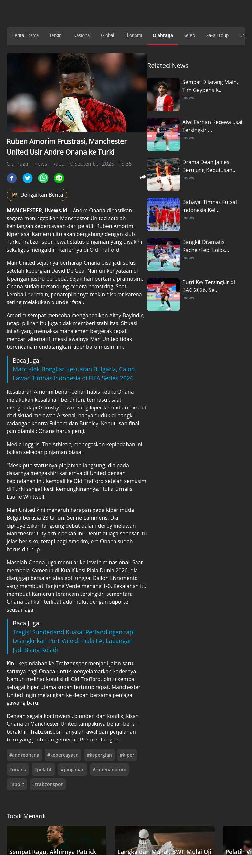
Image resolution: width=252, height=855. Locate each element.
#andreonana (24, 755)
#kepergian (99, 755)
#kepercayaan (63, 755)
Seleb (189, 35)
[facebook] (12, 178)
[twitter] (27, 178)
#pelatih (43, 769)
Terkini (56, 35)
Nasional (82, 35)
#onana (17, 769)
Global (107, 35)
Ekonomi (133, 35)
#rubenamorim (109, 769)
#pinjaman (73, 769)
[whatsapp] (43, 178)
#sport (16, 784)
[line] (59, 178)
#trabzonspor (47, 784)
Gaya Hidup (217, 35)
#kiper (127, 755)
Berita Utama (25, 35)
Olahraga (163, 35)
